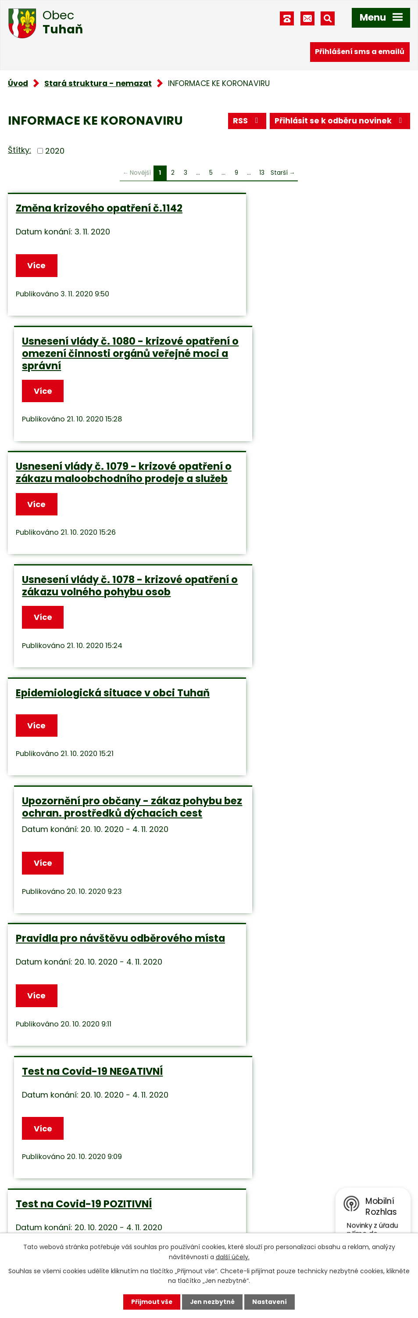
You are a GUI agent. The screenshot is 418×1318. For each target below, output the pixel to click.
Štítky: (19, 149)
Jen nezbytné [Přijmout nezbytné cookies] (212, 1301)
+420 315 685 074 (259, 1174)
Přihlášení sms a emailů (359, 52)
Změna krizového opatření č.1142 (99, 208)
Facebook (244, 1220)
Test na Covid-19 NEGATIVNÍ (291, 649)
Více (37, 265)
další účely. (233, 1256)
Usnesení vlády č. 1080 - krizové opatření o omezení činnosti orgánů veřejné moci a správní (301, 220)
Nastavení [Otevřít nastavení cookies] (270, 1301)
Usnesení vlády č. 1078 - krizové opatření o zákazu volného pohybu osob (309, 364)
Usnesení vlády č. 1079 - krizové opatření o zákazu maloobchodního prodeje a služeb (102, 364)
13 (261, 173)
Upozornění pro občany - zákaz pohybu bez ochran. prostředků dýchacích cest (301, 500)
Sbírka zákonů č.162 (66, 941)
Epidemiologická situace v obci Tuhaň (95, 494)
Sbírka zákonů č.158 (271, 941)
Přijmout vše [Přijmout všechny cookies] (151, 1301)
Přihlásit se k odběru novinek (339, 121)
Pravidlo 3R (249, 798)
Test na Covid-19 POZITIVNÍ (84, 798)
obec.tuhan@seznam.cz (271, 1197)
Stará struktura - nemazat (98, 83)
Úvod (18, 83)
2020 (54, 150)
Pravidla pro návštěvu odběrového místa (104, 655)
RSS (245, 121)
